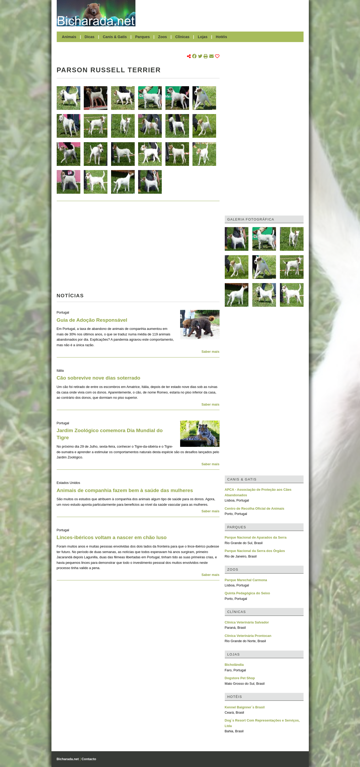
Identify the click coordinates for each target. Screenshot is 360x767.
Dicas (90, 37)
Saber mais (210, 352)
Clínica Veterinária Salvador (247, 622)
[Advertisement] (222, 13)
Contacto (89, 759)
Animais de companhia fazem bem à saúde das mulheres (125, 490)
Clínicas (182, 37)
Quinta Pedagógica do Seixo (247, 593)
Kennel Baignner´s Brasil (245, 707)
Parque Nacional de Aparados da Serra (256, 537)
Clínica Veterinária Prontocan (248, 636)
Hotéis (221, 37)
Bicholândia (234, 665)
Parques (142, 37)
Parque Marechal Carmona (246, 580)
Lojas (202, 37)
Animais (69, 37)
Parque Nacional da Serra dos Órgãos (255, 551)
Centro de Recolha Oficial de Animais (254, 508)
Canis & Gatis (115, 37)
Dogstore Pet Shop (240, 678)
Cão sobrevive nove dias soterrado (98, 378)
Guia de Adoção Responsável (92, 320)
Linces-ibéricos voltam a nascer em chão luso (112, 537)
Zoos (162, 37)
